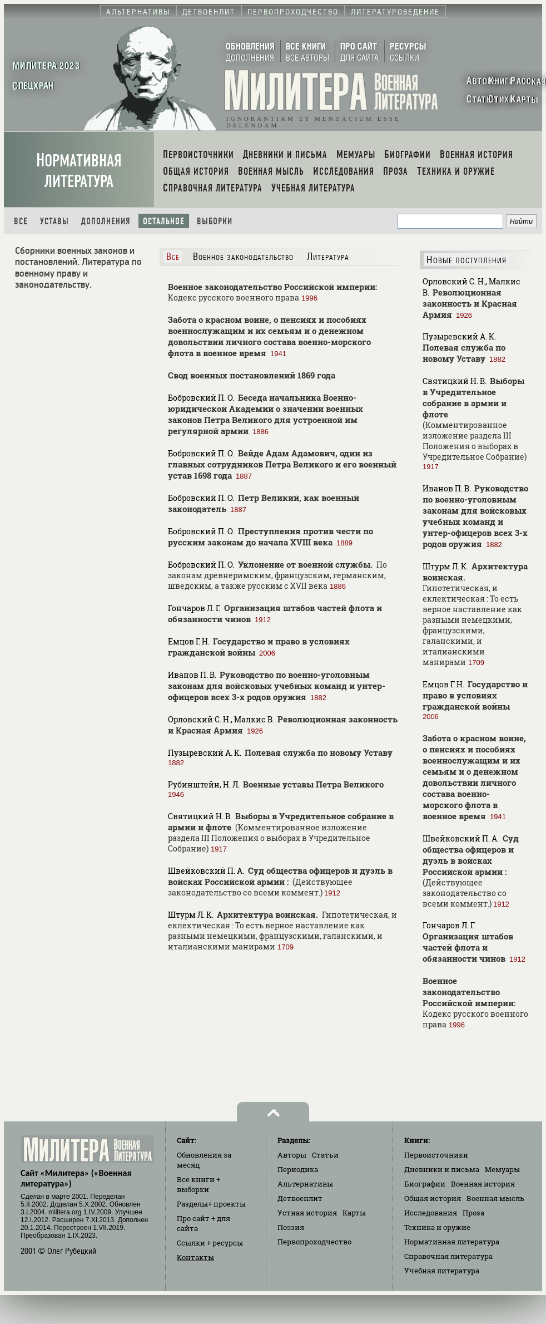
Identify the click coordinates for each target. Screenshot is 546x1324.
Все (21, 221)
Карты (354, 1213)
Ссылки (210, 1243)
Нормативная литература (79, 170)
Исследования (430, 1213)
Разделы (211, 1204)
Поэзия (290, 1227)
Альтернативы (305, 1184)
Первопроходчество (314, 1242)
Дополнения (106, 221)
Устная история (307, 1213)
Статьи (325, 1155)
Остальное (164, 221)
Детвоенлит (299, 1198)
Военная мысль (495, 1198)
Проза (473, 1213)
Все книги (198, 1184)
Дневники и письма (441, 1169)
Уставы (54, 221)
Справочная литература (448, 1256)
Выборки (214, 221)
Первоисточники (436, 1155)
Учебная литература (441, 1271)
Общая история (432, 1198)
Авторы (291, 1155)
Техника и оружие (437, 1227)
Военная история (483, 1184)
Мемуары (502, 1169)
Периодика (297, 1169)
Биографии (424, 1184)
